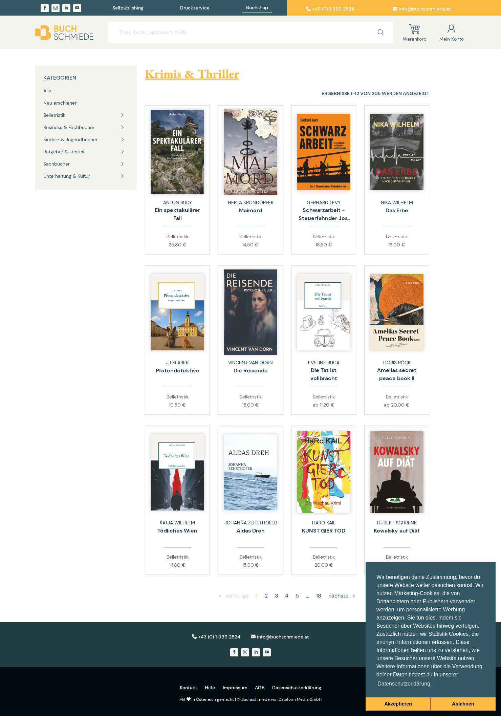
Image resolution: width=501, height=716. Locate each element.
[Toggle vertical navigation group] (122, 115)
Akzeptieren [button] (398, 704)
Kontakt (188, 688)
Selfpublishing (128, 8)
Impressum (235, 688)
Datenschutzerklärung (296, 688)
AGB (260, 688)
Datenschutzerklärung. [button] (404, 684)
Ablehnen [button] (463, 704)
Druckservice (195, 8)
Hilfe (210, 688)
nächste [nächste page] (343, 595)
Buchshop (257, 7)
